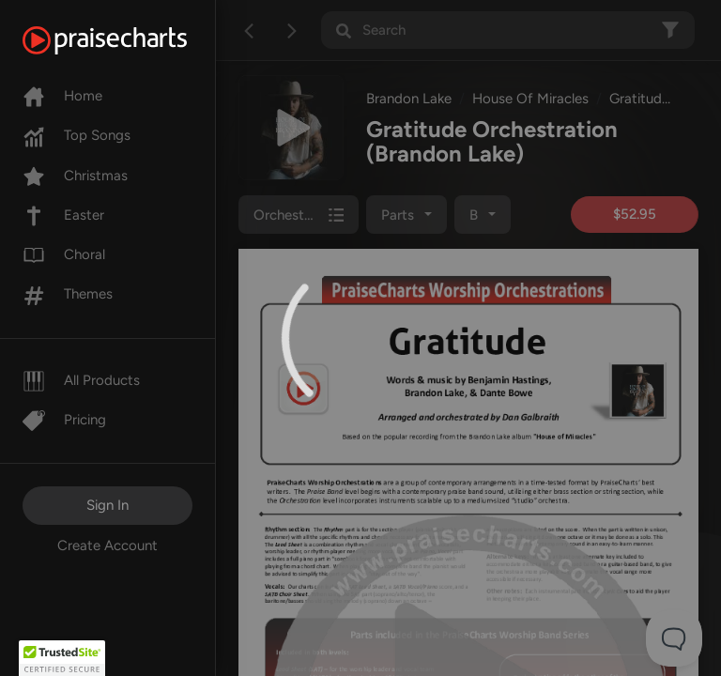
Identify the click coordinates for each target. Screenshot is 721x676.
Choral (64, 254)
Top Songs (76, 135)
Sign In (107, 505)
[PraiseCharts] (128, 40)
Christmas (75, 175)
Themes (68, 293)
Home (62, 95)
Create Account (107, 545)
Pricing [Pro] (64, 419)
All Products (81, 380)
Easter (63, 215)
